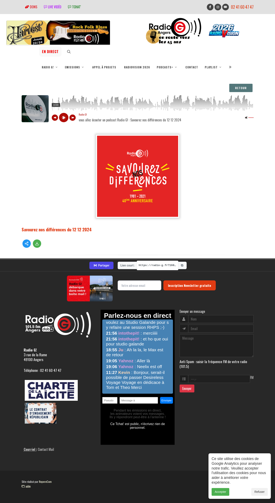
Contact (191, 67)
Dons (31, 6)
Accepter (220, 491)
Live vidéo (52, 6)
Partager (101, 265)
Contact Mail (46, 449)
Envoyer (187, 388)
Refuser (259, 491)
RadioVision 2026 (137, 67)
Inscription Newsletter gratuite (189, 285)
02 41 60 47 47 (242, 7)
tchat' (74, 6)
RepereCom (45, 481)
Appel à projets (104, 67)
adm (26, 486)
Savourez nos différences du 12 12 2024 (57, 229)
